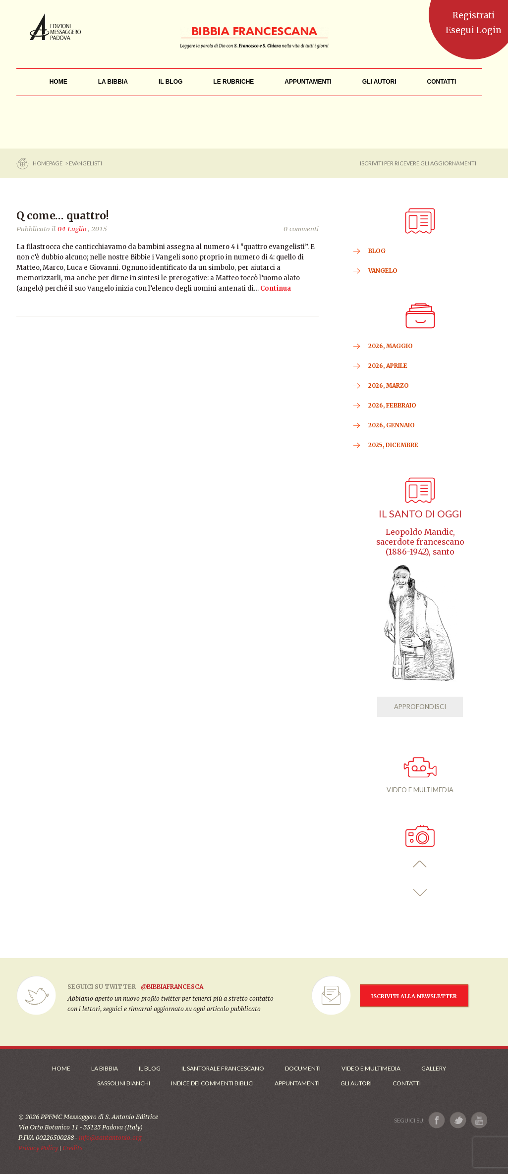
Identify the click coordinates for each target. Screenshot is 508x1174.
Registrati (473, 15)
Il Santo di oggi (420, 513)
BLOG (377, 251)
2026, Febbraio (392, 405)
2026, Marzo (388, 385)
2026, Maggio (390, 346)
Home (61, 1068)
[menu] (233, 82)
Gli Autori (356, 1083)
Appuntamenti (297, 1083)
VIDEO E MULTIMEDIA (420, 775)
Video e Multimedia (370, 1068)
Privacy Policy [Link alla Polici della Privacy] (38, 1148)
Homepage (48, 163)
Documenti (303, 1068)
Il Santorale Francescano (222, 1068)
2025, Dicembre (393, 445)
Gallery (433, 1068)
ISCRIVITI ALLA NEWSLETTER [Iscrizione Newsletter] (414, 996)
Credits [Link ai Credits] (72, 1148)
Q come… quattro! (62, 215)
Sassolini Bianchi (123, 1083)
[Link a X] (457, 1120)
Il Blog (150, 1068)
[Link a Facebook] (437, 1120)
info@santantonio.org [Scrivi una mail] (110, 1137)
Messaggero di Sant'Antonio (55, 26)
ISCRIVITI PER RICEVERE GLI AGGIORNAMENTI (418, 163)
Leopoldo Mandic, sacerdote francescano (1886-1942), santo (420, 542)
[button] (420, 864)
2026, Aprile (387, 365)
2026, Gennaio (391, 425)
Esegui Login (474, 30)
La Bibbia (104, 1068)
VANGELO (382, 270)
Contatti (407, 1083)
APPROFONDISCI (420, 707)
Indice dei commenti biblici (212, 1083)
